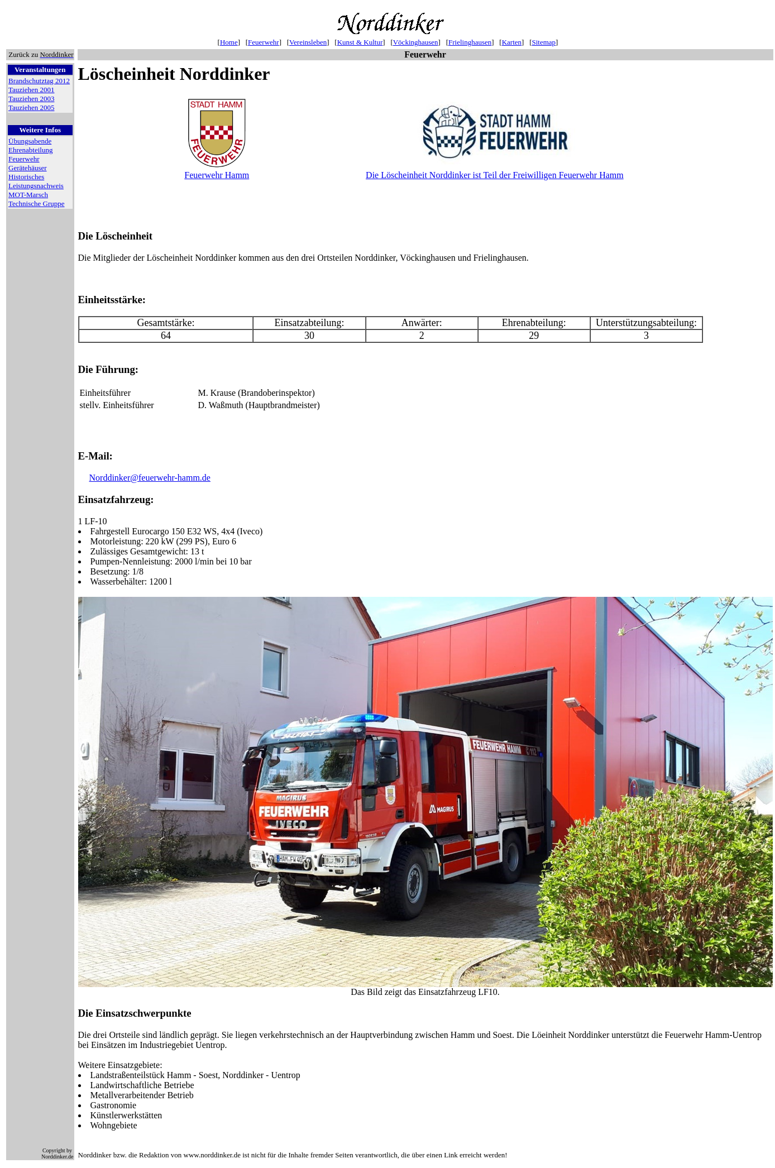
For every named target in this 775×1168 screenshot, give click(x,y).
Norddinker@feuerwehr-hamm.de (150, 479)
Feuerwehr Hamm (216, 175)
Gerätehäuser (27, 168)
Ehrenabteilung (30, 150)
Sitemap (544, 42)
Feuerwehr (263, 42)
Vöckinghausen (415, 42)
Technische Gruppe (36, 203)
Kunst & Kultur (360, 42)
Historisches (26, 177)
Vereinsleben (308, 42)
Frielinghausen (469, 42)
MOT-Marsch (28, 194)
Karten (512, 42)
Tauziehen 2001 (31, 89)
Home (229, 42)
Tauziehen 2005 (31, 107)
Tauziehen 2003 (31, 98)
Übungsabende (29, 141)
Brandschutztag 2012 (39, 80)
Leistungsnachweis (36, 185)
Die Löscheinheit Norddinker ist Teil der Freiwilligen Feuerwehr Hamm (495, 175)
